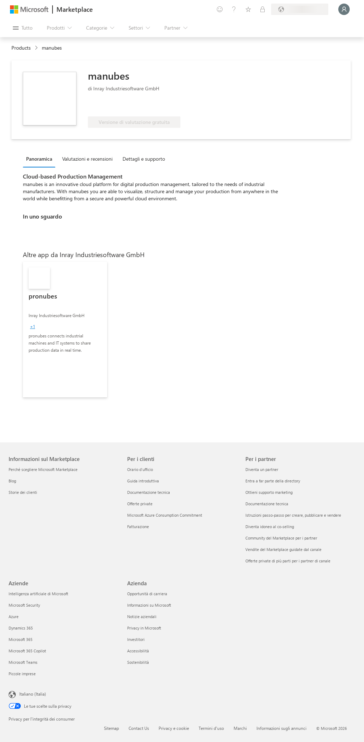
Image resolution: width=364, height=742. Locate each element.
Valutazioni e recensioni (87, 158)
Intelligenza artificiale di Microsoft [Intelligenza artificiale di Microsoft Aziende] (38, 593)
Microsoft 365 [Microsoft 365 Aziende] (21, 639)
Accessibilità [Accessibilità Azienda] (138, 650)
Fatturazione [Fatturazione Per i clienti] (138, 526)
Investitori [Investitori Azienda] (136, 639)
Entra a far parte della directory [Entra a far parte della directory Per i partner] (272, 480)
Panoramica (39, 158)
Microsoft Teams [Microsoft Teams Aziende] (23, 662)
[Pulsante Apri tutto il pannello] (22, 28)
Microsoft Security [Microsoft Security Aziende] (24, 605)
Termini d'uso (211, 728)
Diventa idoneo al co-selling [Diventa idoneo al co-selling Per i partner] (269, 526)
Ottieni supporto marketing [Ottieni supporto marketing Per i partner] (269, 492)
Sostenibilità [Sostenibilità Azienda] (138, 662)
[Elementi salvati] (248, 9)
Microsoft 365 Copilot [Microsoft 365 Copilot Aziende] (27, 650)
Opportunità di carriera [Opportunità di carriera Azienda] (147, 593)
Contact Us (139, 728)
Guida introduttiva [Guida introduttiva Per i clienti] (143, 480)
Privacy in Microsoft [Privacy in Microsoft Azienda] (144, 628)
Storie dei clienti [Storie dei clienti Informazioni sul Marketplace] (23, 492)
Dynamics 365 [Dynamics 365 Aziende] (21, 628)
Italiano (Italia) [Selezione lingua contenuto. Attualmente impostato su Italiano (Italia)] (32, 694)
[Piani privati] (262, 9)
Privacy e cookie (174, 728)
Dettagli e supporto (144, 158)
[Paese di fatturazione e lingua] (299, 9)
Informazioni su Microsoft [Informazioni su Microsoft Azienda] (149, 605)
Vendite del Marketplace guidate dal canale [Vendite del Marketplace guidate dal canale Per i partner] (283, 549)
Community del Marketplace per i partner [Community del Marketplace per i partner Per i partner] (281, 538)
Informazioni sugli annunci (281, 728)
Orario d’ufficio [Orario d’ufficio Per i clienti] (140, 469)
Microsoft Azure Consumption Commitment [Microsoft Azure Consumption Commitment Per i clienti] (164, 515)
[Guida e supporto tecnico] (234, 9)
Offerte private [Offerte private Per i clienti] (140, 503)
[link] (65, 329)
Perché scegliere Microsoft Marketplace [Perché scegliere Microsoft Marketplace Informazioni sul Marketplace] (43, 469)
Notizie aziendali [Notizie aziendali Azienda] (141, 616)
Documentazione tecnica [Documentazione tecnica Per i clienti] (148, 492)
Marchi (240, 728)
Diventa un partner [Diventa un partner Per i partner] (261, 469)
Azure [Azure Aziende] (14, 616)
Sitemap (111, 728)
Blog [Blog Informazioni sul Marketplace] (12, 480)
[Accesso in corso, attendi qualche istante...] (344, 9)
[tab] (41, 158)
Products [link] (21, 47)
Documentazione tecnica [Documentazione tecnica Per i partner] (266, 503)
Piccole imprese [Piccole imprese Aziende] (22, 673)
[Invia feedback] (219, 9)
